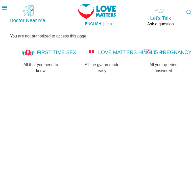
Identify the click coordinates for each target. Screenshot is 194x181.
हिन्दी (110, 24)
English (93, 24)
